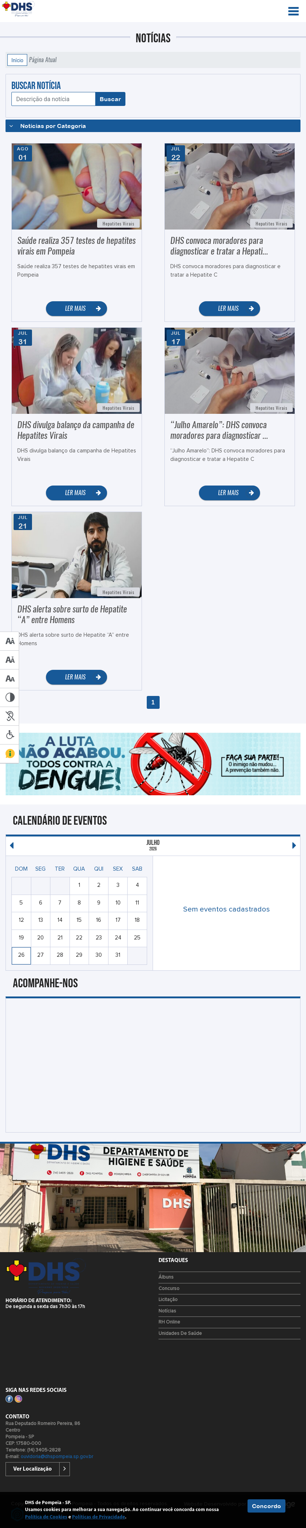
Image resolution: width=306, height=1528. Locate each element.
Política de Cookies (46, 1517)
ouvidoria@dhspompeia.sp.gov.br (57, 1456)
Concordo (266, 1506)
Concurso (169, 1288)
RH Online (169, 1322)
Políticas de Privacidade (98, 1517)
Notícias (167, 1311)
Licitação (168, 1299)
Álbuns (166, 1277)
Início (17, 60)
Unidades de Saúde (180, 1333)
